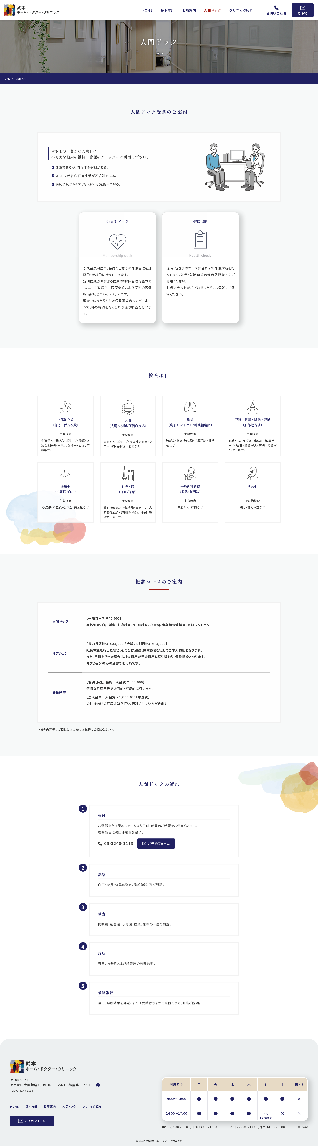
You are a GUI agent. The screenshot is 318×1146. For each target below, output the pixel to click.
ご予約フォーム (156, 847)
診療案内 (189, 10)
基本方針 (167, 10)
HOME (147, 10)
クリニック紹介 (241, 10)
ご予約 (303, 10)
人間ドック (212, 10)
